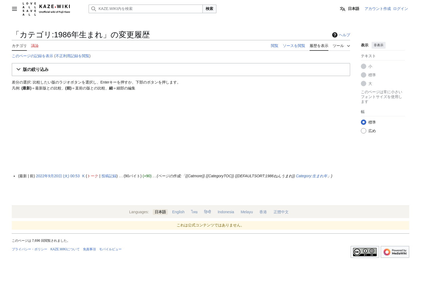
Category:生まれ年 (311, 176)
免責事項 (89, 249)
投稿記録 (109, 176)
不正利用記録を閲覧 (72, 56)
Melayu (247, 212)
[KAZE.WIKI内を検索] (146, 9)
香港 (263, 212)
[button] (181, 69)
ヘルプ (340, 35)
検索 (209, 8)
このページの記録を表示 (32, 56)
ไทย (194, 212)
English (178, 212)
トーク (92, 176)
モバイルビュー (110, 249)
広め (372, 131)
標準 (372, 75)
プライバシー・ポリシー (29, 249)
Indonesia (226, 212)
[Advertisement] (181, 132)
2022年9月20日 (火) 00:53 (58, 176)
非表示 (378, 45)
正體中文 (281, 212)
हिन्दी (207, 212)
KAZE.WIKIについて (65, 249)
